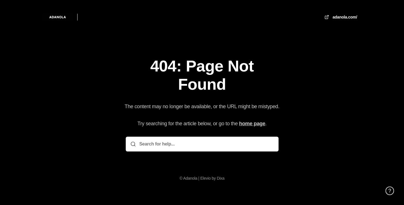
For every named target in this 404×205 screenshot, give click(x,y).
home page (252, 123)
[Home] (57, 17)
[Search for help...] (206, 144)
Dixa (220, 178)
